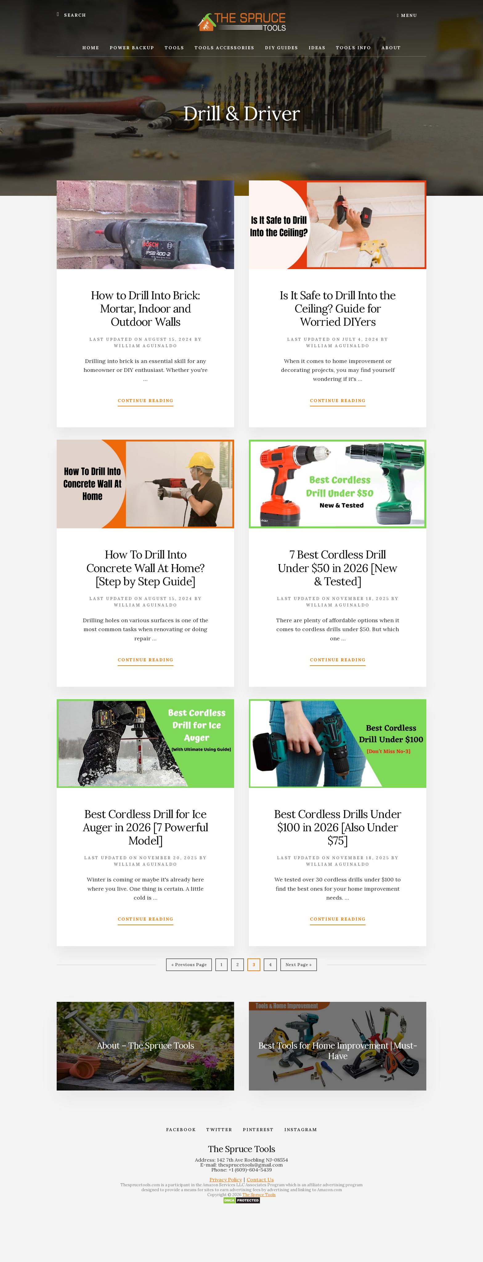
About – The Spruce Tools (145, 1045)
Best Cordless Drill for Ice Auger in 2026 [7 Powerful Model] (145, 827)
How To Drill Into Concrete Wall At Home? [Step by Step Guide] (145, 567)
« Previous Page (189, 966)
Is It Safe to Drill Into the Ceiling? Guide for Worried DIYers (338, 308)
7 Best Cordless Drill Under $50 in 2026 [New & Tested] (337, 567)
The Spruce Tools (259, 1194)
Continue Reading (145, 402)
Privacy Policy (225, 1179)
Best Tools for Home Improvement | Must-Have (337, 1051)
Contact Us (260, 1179)
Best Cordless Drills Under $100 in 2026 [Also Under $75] (337, 827)
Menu (407, 15)
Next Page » (298, 966)
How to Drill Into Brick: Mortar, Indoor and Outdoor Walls (145, 308)
